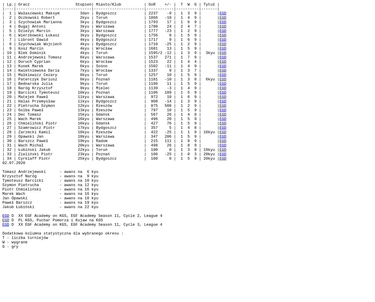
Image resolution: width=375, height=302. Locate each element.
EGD (222, 15)
